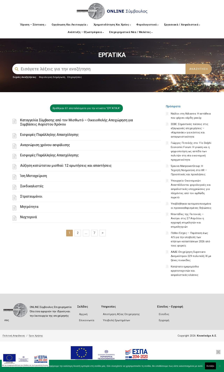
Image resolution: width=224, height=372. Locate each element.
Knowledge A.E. (207, 335)
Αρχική (83, 314)
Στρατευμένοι (31, 196)
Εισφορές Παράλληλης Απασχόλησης (49, 134)
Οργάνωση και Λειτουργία (70, 24)
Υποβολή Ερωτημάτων (116, 320)
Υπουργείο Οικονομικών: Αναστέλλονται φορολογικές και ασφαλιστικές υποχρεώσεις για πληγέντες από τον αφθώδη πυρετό (191, 189)
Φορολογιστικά (147, 24)
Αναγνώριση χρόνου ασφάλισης (45, 145)
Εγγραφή (164, 320)
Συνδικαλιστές (32, 186)
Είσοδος (164, 314)
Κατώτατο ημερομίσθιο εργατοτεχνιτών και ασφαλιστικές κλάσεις (185, 271)
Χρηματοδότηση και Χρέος (112, 24)
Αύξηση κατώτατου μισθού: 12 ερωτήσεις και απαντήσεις (65, 165)
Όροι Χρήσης (36, 335)
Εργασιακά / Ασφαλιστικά (182, 24)
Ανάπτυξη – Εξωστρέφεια (86, 32)
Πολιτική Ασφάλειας (14, 335)
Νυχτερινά (28, 217)
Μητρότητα (29, 207)
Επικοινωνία (86, 320)
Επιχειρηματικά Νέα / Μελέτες (130, 32)
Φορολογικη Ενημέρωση (52, 77)
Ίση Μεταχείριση (33, 176)
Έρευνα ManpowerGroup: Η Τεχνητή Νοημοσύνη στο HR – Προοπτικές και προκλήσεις (189, 170)
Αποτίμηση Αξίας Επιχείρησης (121, 314)
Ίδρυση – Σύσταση (33, 24)
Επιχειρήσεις (74, 77)
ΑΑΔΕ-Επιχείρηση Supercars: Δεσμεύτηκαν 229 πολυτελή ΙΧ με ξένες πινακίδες (191, 256)
